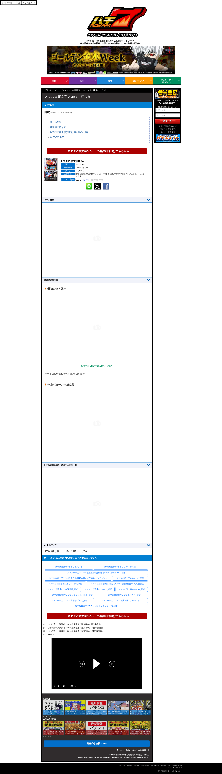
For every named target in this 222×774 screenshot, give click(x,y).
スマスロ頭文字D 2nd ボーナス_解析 (124, 595)
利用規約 (163, 765)
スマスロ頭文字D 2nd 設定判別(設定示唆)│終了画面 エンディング (78, 578)
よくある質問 (155, 765)
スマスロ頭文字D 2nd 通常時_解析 (63, 589)
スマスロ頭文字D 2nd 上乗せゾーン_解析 (69, 600)
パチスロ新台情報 (168, 129)
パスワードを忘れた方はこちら (168, 126)
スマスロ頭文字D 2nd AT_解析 (131, 589)
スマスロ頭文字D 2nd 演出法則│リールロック (121, 600)
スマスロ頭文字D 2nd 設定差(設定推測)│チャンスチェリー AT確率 (96, 573)
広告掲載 (136, 765)
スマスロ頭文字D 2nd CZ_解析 (98, 589)
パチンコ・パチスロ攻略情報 (70, 90)
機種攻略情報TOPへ (97, 743)
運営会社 (129, 765)
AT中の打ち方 (57, 137)
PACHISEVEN (177, 767)
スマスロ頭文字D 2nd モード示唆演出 (65, 584)
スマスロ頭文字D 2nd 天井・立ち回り (121, 567)
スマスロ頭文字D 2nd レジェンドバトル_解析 (72, 595)
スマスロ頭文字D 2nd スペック (69, 567)
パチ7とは (122, 765)
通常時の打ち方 (58, 127)
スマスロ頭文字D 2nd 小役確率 (130, 578)
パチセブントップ (50, 90)
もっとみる (47, 716)
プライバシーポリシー (175, 765)
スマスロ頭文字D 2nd (90, 90)
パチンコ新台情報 (168, 132)
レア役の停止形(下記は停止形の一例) (69, 132)
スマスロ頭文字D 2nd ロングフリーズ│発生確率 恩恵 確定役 (117, 584)
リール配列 (55, 122)
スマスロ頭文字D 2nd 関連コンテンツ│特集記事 (96, 606)
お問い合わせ (145, 765)
